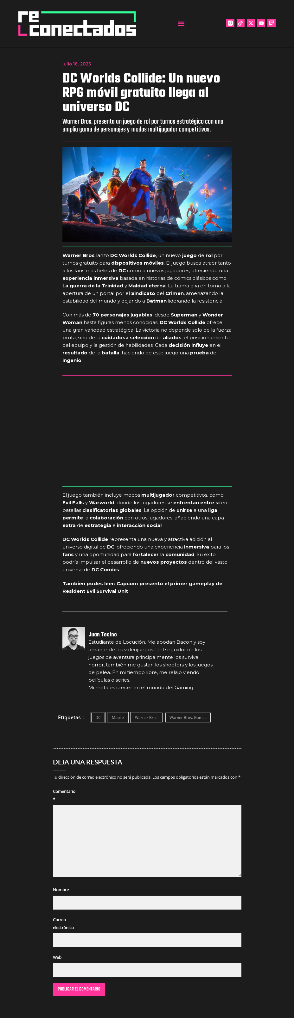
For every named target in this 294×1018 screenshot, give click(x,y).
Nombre (61, 889)
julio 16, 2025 (76, 64)
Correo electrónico (63, 923)
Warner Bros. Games (188, 717)
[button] (181, 23)
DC (98, 717)
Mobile (118, 717)
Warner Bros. (146, 717)
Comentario (64, 795)
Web (57, 957)
